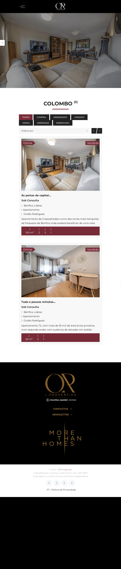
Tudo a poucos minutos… (38, 301)
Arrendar (43, 123)
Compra (41, 117)
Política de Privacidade (63, 490)
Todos (25, 117)
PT (48, 490)
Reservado (62, 123)
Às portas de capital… (36, 195)
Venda (26, 123)
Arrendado (60, 117)
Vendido (79, 117)
